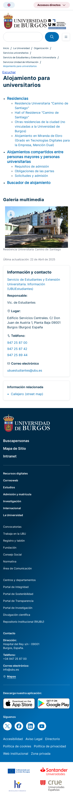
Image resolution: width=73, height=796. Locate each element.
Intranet (10, 456)
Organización (41, 48)
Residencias (17, 98)
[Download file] (11, 214)
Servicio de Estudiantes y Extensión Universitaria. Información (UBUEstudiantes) (33, 284)
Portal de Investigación (17, 607)
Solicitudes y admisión (31, 176)
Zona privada (40, 753)
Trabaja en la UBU (14, 533)
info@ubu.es (11, 669)
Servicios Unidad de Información (20, 62)
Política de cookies (17, 746)
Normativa (9, 561)
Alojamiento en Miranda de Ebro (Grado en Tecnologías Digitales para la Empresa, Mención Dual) (42, 140)
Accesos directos (49, 5)
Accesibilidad (13, 739)
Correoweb (10, 480)
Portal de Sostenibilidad (18, 593)
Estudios (9, 487)
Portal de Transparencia (18, 600)
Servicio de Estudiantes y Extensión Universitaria (29, 57)
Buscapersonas (16, 441)
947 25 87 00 (17, 343)
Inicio (6, 48)
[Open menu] (66, 37)
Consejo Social (12, 554)
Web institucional (15, 753)
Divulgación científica (16, 614)
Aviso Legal (34, 739)
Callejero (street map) (27, 394)
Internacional (12, 508)
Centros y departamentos (19, 580)
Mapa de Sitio (14, 448)
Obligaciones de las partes (34, 171)
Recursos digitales (15, 473)
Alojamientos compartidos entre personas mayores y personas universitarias (35, 157)
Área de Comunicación (17, 568)
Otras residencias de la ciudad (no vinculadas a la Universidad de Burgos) (40, 126)
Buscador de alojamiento (28, 182)
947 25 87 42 (17, 349)
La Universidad (21, 48)
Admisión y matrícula (17, 494)
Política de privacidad (50, 746)
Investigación (12, 501)
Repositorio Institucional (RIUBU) (23, 621)
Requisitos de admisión (32, 166)
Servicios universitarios (15, 52)
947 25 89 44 (17, 355)
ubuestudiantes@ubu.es (24, 370)
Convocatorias (12, 526)
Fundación (9, 547)
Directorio (52, 739)
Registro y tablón (14, 540)
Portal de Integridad (16, 587)
